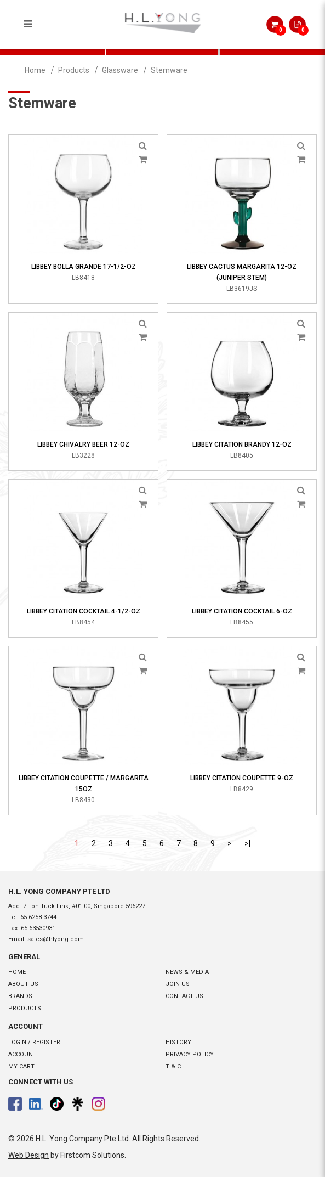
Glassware (120, 70)
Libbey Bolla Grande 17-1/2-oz (83, 267)
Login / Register (34, 1042)
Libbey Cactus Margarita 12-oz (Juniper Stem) (242, 272)
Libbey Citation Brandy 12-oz (242, 444)
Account (22, 1054)
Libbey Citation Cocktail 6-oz (242, 611)
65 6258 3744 (38, 917)
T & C (173, 1066)
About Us (23, 984)
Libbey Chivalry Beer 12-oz (83, 444)
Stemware (169, 70)
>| (247, 843)
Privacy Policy (190, 1054)
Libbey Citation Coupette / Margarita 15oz (84, 783)
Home (35, 70)
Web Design (28, 1155)
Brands (20, 996)
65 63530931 (38, 928)
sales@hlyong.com (55, 939)
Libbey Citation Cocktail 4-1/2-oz (83, 611)
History (178, 1042)
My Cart (21, 1066)
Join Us (178, 984)
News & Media (187, 972)
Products (73, 70)
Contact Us (184, 996)
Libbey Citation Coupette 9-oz (241, 778)
